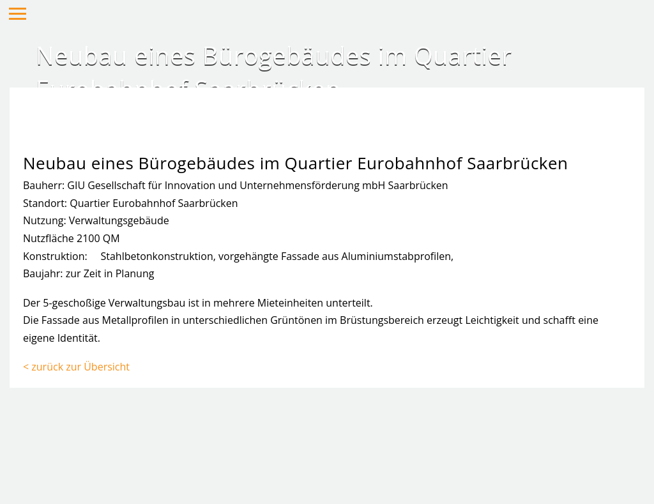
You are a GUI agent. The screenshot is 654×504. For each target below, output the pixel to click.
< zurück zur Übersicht (76, 367)
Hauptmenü (17, 14)
